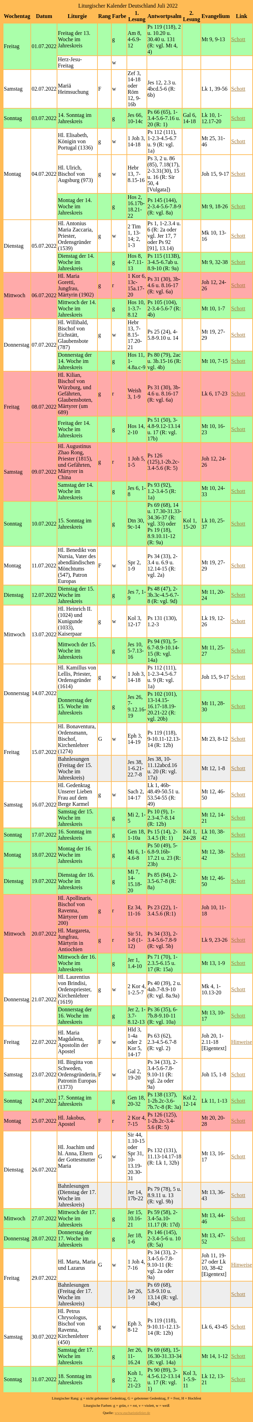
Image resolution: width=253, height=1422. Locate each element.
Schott (238, 39)
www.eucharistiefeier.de (132, 1413)
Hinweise (241, 1042)
